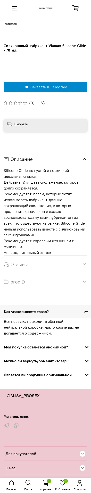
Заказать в (45, 86)
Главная (10, 23)
